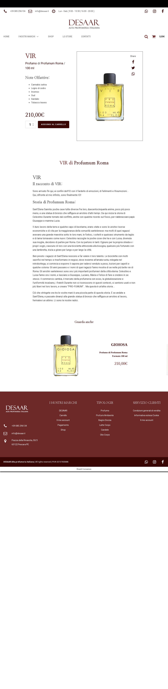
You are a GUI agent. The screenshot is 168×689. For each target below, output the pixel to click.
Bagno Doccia (104, 420)
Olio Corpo (105, 435)
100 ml (29, 68)
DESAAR (63, 410)
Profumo (31, 63)
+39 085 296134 (19, 426)
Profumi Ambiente (105, 415)
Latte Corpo (104, 425)
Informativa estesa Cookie (146, 415)
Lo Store (67, 36)
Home (6, 36)
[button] (14, 11)
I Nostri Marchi (28, 36)
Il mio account (63, 420)
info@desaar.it (18, 433)
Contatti (86, 36)
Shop (51, 36)
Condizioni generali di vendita (146, 410)
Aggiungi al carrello (53, 124)
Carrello (63, 415)
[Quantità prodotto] (30, 124)
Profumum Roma (52, 63)
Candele (105, 430)
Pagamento (63, 425)
